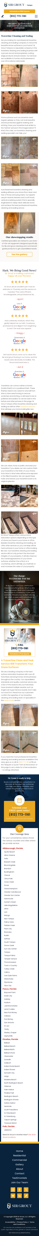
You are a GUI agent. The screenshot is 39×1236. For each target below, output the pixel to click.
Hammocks (8, 898)
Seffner (7, 939)
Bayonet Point (9, 992)
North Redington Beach (13, 1083)
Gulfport (7, 1063)
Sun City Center (10, 949)
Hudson (7, 1002)
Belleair (7, 1043)
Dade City (8, 996)
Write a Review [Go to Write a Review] (2, 16)
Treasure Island (10, 1123)
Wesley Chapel (10, 1032)
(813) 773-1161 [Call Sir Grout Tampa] (18, 16)
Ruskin (6, 935)
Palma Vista (9, 922)
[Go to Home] (19, 5)
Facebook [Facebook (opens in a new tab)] (19, 1189)
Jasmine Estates (10, 1006)
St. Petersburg (9, 1116)
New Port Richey (10, 1012)
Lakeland (7, 1130)
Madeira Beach (10, 1079)
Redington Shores (11, 1099)
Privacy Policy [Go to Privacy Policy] (22, 1222)
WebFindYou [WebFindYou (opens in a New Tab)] (25, 1233)
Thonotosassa (10, 962)
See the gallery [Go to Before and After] (19, 254)
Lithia (6, 908)
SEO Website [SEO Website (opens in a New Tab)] (13, 1233)
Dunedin (7, 1059)
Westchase (8, 979)
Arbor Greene (9, 855)
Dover (6, 885)
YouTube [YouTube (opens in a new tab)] (13, 1195)
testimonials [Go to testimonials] (9, 700)
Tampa (7, 952)
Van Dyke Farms (10, 975)
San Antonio (9, 1022)
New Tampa (9, 918)
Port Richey (8, 1019)
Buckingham (9, 872)
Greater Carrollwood (12, 892)
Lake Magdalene (10, 905)
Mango (7, 915)
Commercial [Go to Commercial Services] (19, 1160)
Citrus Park (8, 878)
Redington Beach (11, 1096)
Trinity (6, 1029)
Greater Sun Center (12, 895)
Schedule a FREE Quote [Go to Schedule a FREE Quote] (19, 11)
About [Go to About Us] (19, 1169)
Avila (6, 858)
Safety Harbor (9, 1103)
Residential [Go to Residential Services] (19, 1155)
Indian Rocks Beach (12, 1066)
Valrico (7, 972)
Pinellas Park (9, 1093)
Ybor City (7, 985)
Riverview (8, 932)
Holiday (7, 999)
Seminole (8, 1106)
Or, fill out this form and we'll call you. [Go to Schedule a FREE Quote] (19, 819)
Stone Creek (9, 945)
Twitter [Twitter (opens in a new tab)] (26, 1189)
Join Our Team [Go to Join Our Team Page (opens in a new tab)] (19, 1182)
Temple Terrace (10, 959)
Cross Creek (9, 882)
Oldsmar (7, 1086)
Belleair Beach (9, 1046)
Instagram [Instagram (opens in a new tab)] (13, 1189)
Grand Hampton (10, 888)
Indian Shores (9, 1069)
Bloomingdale (9, 865)
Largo (6, 1076)
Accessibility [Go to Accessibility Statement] (10, 1222)
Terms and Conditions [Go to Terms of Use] (23, 1223)
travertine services (27, 406)
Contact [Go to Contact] (19, 1173)
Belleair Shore (9, 1053)
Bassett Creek (9, 862)
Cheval (7, 875)
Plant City (8, 929)
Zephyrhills (8, 1036)
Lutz (5, 912)
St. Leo (6, 1026)
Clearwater (8, 1056)
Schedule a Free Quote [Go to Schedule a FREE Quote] (19, 654)
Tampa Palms (9, 955)
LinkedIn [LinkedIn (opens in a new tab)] (19, 1195)
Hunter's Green (10, 902)
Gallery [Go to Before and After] (19, 1164)
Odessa (7, 1016)
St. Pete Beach (10, 1113)
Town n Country (10, 965)
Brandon (7, 868)
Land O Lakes (9, 1009)
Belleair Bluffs (9, 1049)
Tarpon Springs (10, 1119)
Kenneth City (9, 1073)
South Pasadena (11, 1109)
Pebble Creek (9, 925)
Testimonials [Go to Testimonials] (19, 1178)
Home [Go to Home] (19, 1151)
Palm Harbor (9, 1089)
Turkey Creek (9, 969)
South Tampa (9, 942)
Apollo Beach (9, 852)
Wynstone (8, 982)
